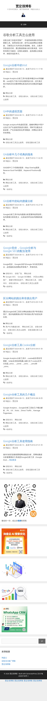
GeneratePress (31, 674)
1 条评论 (9, 189)
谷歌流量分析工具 (33, 142)
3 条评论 (9, 473)
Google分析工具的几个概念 (19, 394)
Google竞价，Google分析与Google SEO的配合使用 (19, 249)
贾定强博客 (23, 6)
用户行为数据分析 (13, 326)
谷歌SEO (9, 273)
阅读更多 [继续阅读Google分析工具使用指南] (12, 460)
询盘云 (4, 657)
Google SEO (10, 276)
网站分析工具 (11, 96)
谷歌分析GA (23, 96)
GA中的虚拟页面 (12, 111)
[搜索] (42, 641)
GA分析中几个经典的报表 (18, 154)
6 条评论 (9, 286)
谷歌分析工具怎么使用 (14, 142)
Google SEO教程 (24, 276)
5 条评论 (9, 382)
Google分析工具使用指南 (18, 441)
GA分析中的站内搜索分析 (18, 201)
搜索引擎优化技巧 (16, 280)
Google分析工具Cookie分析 (19, 345)
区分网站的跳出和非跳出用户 (20, 298)
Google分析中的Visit (15, 65)
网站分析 (9, 93)
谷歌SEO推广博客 (9, 661)
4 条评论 (9, 429)
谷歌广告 (18, 273)
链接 (19, 520)
